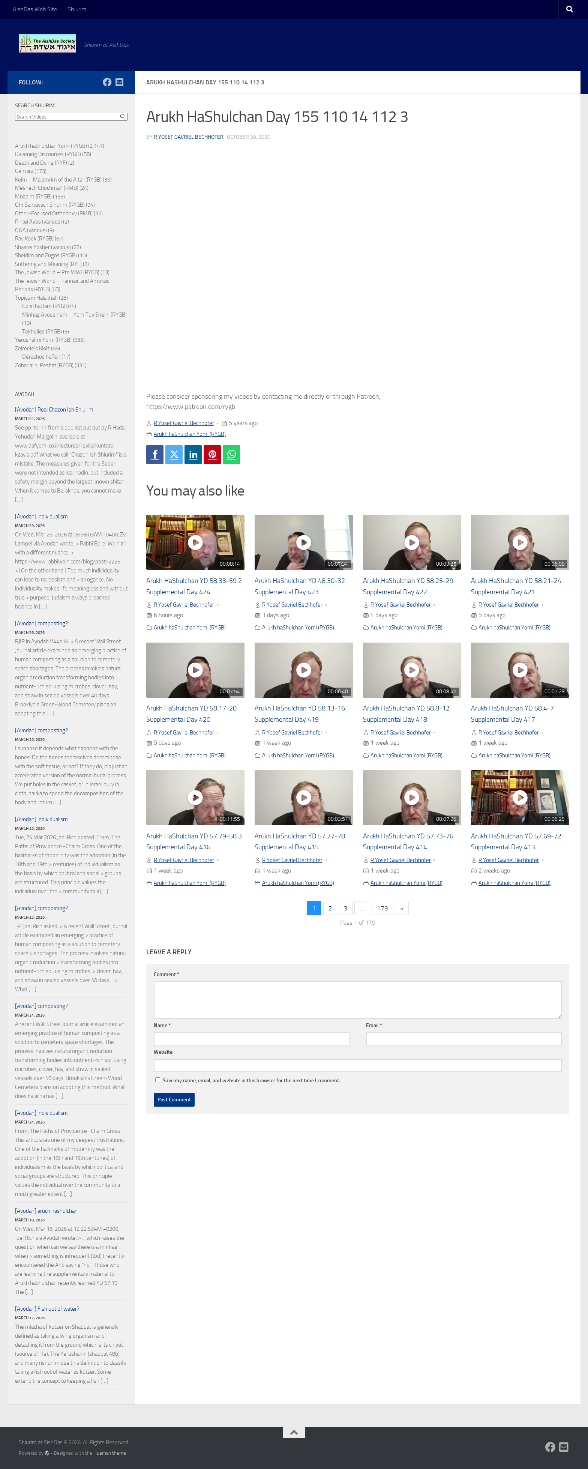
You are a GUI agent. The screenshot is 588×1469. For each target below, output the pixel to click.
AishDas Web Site (35, 9)
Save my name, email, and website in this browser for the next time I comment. (251, 1083)
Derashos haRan (41, 356)
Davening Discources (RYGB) (48, 154)
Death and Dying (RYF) (41, 162)
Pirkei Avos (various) (38, 221)
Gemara (24, 171)
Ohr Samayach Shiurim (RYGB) (50, 204)
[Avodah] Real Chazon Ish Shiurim (54, 409)
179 (382, 911)
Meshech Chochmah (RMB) (46, 188)
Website (163, 1054)
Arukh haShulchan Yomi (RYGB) (193, 433)
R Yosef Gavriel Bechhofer (189, 137)
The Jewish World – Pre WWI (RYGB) (57, 272)
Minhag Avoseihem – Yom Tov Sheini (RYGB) (74, 314)
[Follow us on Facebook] (107, 82)
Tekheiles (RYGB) (42, 331)
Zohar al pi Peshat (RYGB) (44, 365)
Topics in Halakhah (36, 297)
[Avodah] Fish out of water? (47, 1308)
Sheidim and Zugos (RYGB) (46, 255)
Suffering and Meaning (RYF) (48, 264)
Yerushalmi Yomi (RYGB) (43, 339)
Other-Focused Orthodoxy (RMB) (54, 213)
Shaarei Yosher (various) (43, 247)
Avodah (24, 394)
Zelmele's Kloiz (32, 348)
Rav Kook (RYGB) (34, 238)
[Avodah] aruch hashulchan (46, 1211)
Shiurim (77, 9)
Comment (166, 976)
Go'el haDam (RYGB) (45, 306)
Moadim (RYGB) (33, 196)
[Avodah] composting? (41, 623)
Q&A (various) (31, 230)
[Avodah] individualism (41, 516)
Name (162, 1027)
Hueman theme (109, 1453)
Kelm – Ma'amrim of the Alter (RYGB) (58, 179)
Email (374, 1027)
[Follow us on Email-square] (119, 82)
